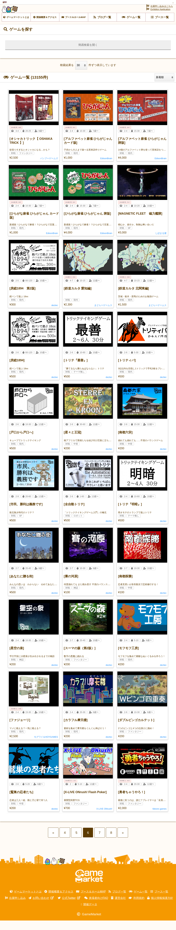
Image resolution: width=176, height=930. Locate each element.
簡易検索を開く (88, 54)
